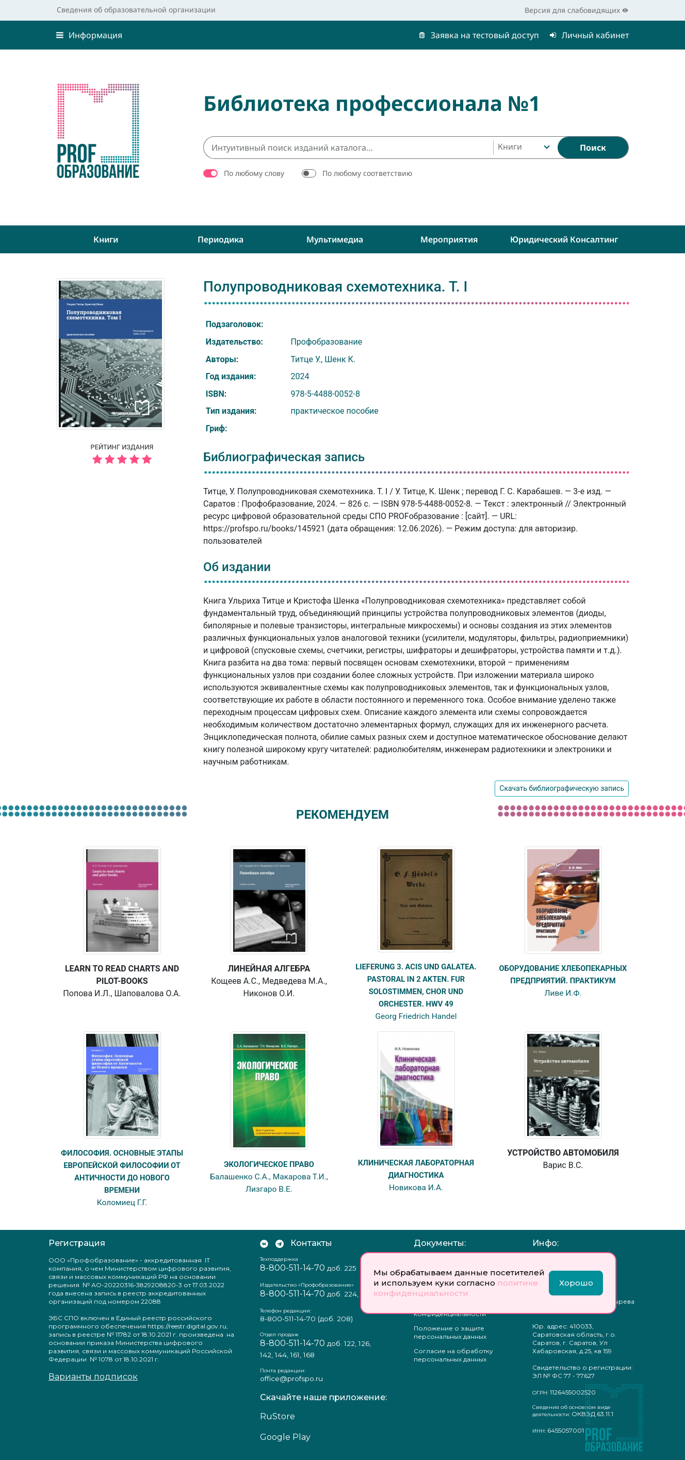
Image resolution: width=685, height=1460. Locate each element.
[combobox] (522, 147)
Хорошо (576, 1283)
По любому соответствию (367, 173)
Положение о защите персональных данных (450, 1332)
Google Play (285, 1437)
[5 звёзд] (122, 460)
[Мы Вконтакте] (264, 1243)
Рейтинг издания (122, 455)
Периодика (220, 239)
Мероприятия (449, 239)
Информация (89, 35)
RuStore (277, 1416)
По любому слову (254, 173)
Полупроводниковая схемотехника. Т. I (335, 286)
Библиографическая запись (284, 457)
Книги (105, 239)
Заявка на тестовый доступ (478, 35)
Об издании (237, 567)
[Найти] (593, 147)
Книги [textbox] (510, 146)
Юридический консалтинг (564, 239)
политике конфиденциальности (455, 1288)
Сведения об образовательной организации (136, 9)
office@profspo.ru (291, 1378)
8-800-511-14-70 (292, 1267)
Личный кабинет (589, 35)
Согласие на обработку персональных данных (453, 1354)
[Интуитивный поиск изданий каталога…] (348, 147)
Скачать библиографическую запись (561, 788)
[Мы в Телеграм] (279, 1243)
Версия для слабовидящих (576, 10)
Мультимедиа (334, 239)
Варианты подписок (93, 1376)
